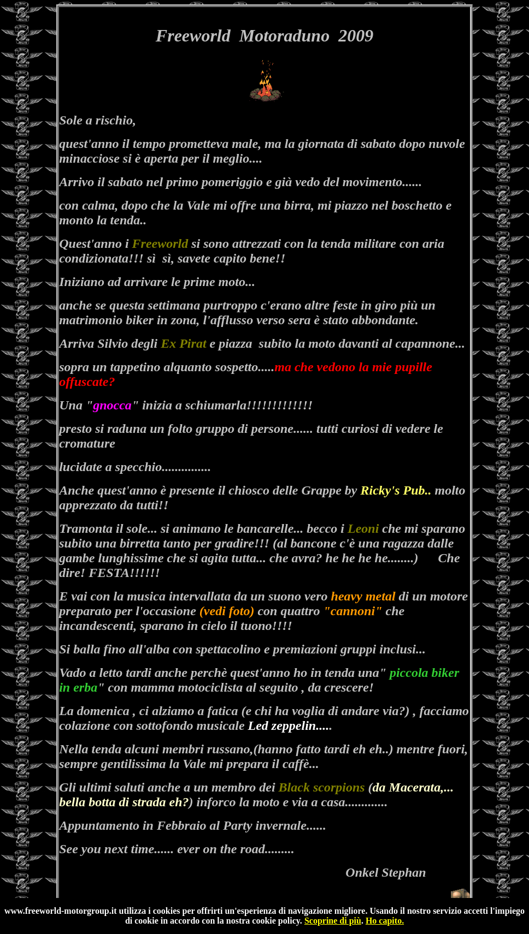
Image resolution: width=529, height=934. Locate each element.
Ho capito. (385, 920)
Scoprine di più (332, 920)
